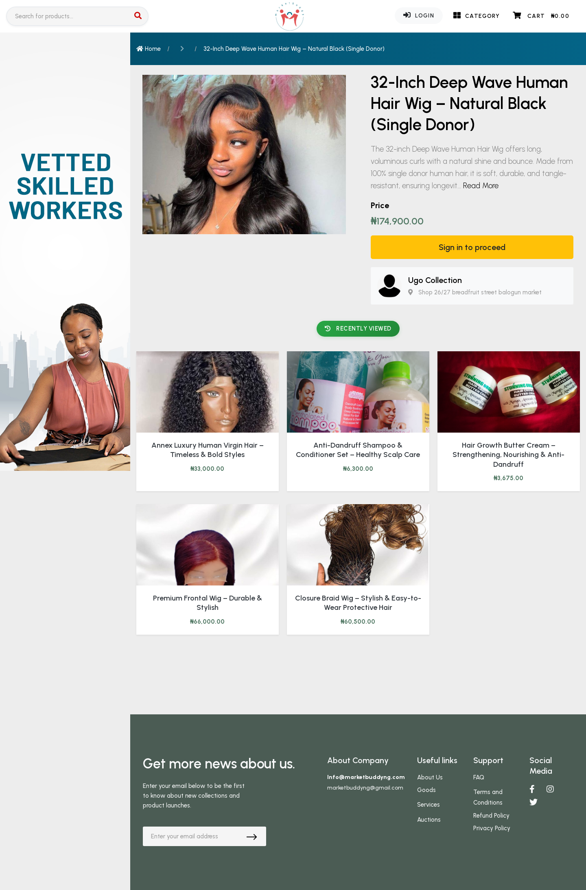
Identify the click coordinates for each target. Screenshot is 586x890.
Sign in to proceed (472, 247)
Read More (481, 185)
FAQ (478, 777)
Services (428, 804)
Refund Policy (491, 815)
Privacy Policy (491, 828)
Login (418, 15)
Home (148, 48)
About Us (430, 777)
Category (476, 15)
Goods (426, 790)
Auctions (429, 819)
